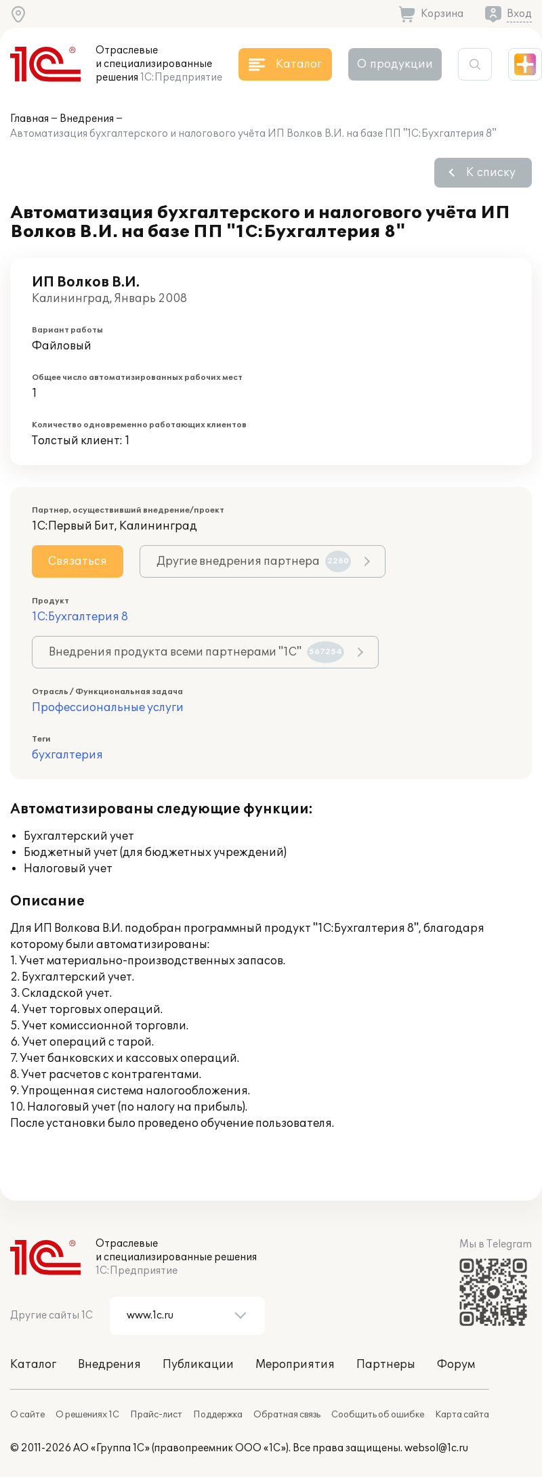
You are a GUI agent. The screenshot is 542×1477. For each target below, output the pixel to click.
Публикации (198, 1364)
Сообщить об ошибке (377, 1414)
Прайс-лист (156, 1414)
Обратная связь (286, 1414)
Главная (29, 119)
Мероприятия (295, 1364)
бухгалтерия (67, 755)
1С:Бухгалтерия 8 (80, 617)
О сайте (27, 1414)
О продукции (395, 64)
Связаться (77, 561)
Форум (456, 1364)
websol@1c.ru (436, 1448)
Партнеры (385, 1364)
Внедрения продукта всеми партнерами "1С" (196, 652)
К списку (491, 172)
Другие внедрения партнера (254, 561)
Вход (519, 14)
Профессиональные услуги (108, 707)
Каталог (33, 1364)
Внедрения (87, 119)
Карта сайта (462, 1414)
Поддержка (218, 1414)
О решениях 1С (87, 1414)
